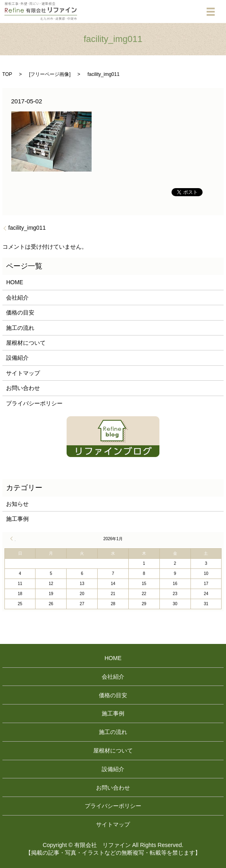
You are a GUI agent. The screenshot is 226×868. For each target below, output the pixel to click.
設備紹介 (17, 357)
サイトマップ (23, 373)
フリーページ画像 (49, 74)
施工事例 (17, 519)
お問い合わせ (23, 388)
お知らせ (17, 504)
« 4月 (12, 538)
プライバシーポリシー (34, 403)
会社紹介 (17, 297)
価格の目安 (20, 312)
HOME (14, 282)
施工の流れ (20, 328)
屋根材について (26, 343)
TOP (7, 74)
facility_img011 (27, 227)
